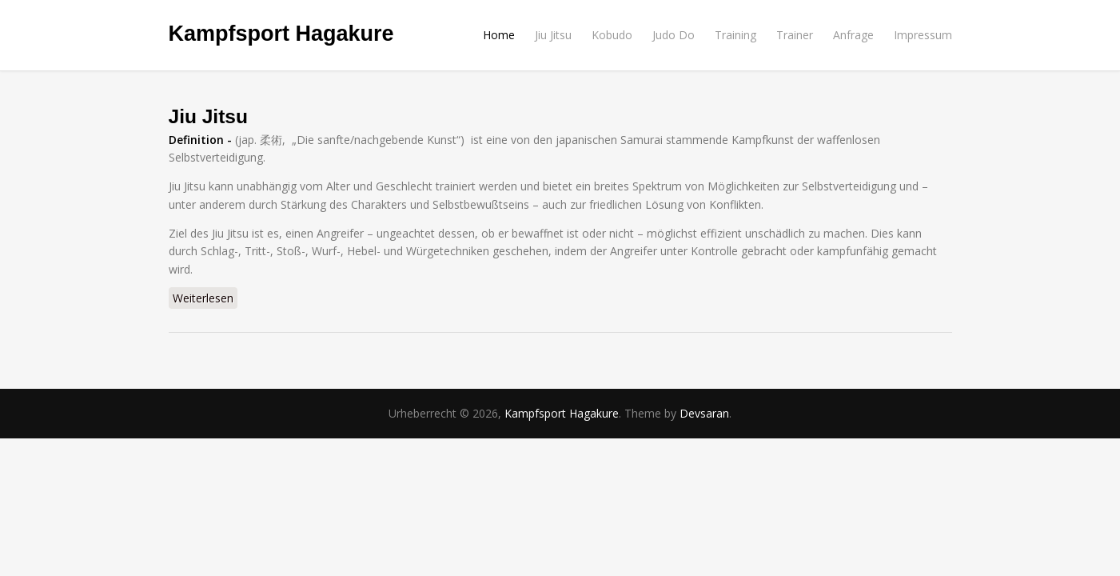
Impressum (923, 34)
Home (499, 34)
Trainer (794, 34)
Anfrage (853, 34)
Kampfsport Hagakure (281, 34)
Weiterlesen (205, 298)
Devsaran (704, 413)
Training (735, 34)
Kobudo (612, 34)
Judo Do (673, 34)
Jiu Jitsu (553, 34)
